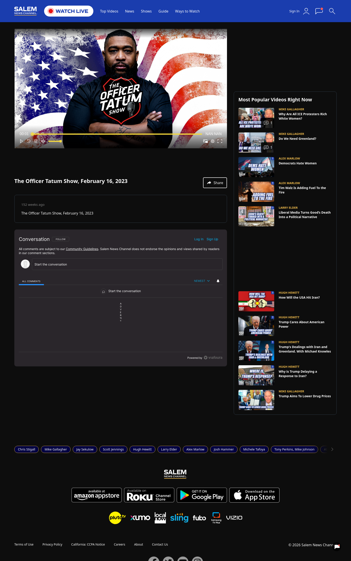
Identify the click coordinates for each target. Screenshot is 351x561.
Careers (119, 544)
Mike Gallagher (56, 449)
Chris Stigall (26, 449)
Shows (146, 11)
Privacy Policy (52, 544)
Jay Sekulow (85, 449)
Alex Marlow (195, 449)
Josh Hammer (224, 449)
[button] (121, 89)
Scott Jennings (113, 449)
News (129, 11)
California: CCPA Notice (88, 544)
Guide (163, 11)
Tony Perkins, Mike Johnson (294, 449)
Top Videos (109, 11)
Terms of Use (24, 544)
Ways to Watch (187, 11)
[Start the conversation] (125, 264)
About (138, 544)
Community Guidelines (82, 249)
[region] (121, 298)
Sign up (212, 239)
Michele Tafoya (254, 449)
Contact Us (160, 544)
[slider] (117, 134)
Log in (198, 239)
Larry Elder (169, 449)
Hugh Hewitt (142, 449)
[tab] (31, 281)
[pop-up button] (212, 141)
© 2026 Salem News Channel (313, 544)
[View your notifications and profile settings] (218, 280)
